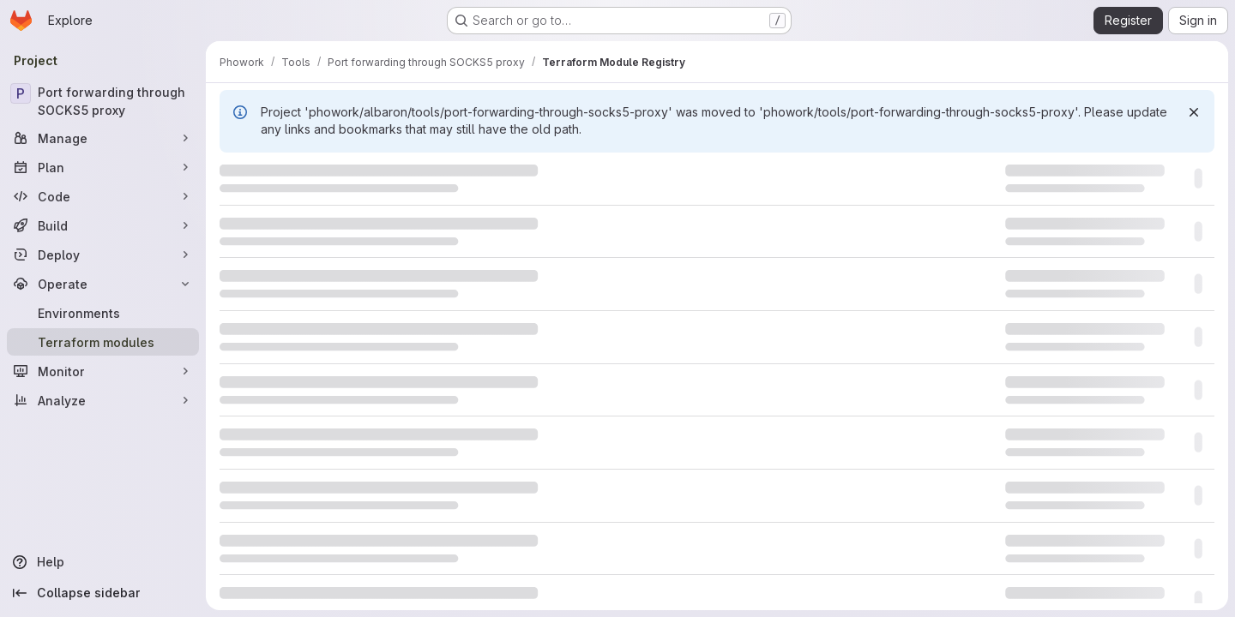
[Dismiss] (1194, 112)
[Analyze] (103, 400)
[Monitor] (103, 371)
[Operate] (103, 283)
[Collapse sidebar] (103, 593)
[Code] (103, 196)
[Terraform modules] (103, 342)
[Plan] (103, 167)
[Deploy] (103, 254)
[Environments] (103, 312)
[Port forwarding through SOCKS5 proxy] (103, 101)
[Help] (103, 562)
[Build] (103, 225)
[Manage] (103, 138)
